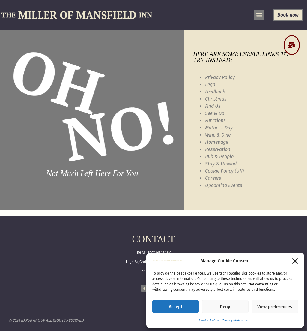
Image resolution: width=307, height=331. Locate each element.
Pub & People (219, 156)
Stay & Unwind (221, 164)
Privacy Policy (220, 77)
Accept (176, 306)
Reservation (217, 149)
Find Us (212, 106)
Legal (211, 84)
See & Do (214, 113)
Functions (215, 120)
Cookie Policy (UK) (224, 171)
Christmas (215, 99)
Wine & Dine (218, 135)
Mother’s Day (219, 128)
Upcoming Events (223, 185)
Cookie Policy (209, 320)
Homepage (216, 142)
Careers (213, 178)
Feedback (215, 92)
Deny (225, 306)
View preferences (274, 306)
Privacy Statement (235, 320)
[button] (295, 261)
